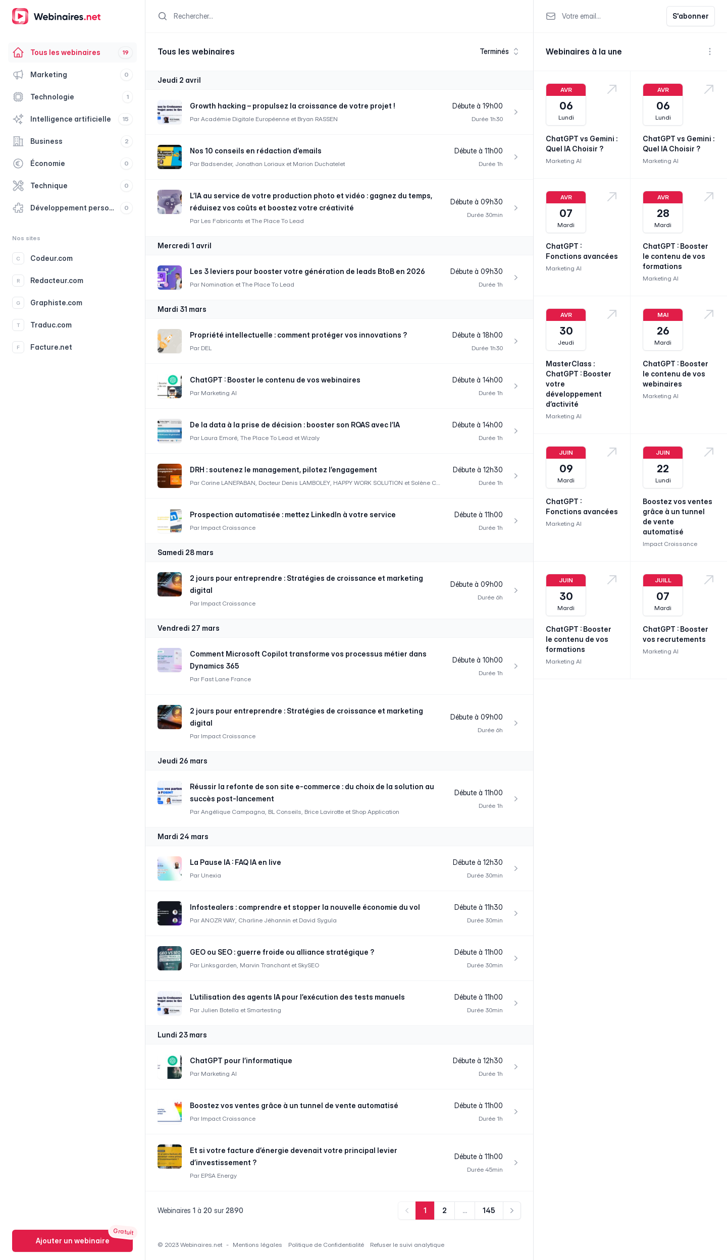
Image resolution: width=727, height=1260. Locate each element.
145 (489, 1210)
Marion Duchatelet (319, 164)
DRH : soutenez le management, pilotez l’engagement (283, 469)
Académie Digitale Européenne (245, 119)
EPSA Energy (219, 1175)
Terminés (500, 51)
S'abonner (690, 16)
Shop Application (375, 811)
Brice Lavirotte (324, 811)
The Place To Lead (277, 221)
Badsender (216, 164)
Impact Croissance (228, 527)
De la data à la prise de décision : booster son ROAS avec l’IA (295, 424)
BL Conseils (284, 811)
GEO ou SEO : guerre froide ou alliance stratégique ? (282, 952)
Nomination (217, 284)
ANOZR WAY (218, 920)
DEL (206, 348)
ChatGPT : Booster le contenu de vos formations (675, 256)
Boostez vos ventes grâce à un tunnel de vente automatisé (294, 1105)
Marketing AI (219, 393)
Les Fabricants (222, 221)
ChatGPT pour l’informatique (241, 1060)
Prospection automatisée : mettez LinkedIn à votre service (293, 514)
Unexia (211, 875)
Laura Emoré (219, 438)
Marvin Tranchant (265, 965)
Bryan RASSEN (317, 119)
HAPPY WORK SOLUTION (368, 482)
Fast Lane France (226, 679)
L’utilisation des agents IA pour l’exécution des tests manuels (297, 997)
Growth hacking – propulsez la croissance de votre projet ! (292, 105)
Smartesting (264, 1010)
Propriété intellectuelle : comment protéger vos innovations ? (298, 335)
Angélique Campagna (233, 811)
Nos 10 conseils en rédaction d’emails (256, 150)
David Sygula (318, 920)
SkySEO (308, 965)
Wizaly (310, 438)
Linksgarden (219, 965)
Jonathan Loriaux (260, 164)
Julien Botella (220, 1010)
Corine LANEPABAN (228, 482)
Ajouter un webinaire (73, 1240)
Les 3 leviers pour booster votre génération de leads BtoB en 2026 (307, 271)
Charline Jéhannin (264, 920)
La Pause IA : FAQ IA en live (235, 862)
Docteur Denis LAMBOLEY (294, 482)
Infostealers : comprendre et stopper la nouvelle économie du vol (305, 907)
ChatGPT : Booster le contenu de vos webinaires (275, 379)
